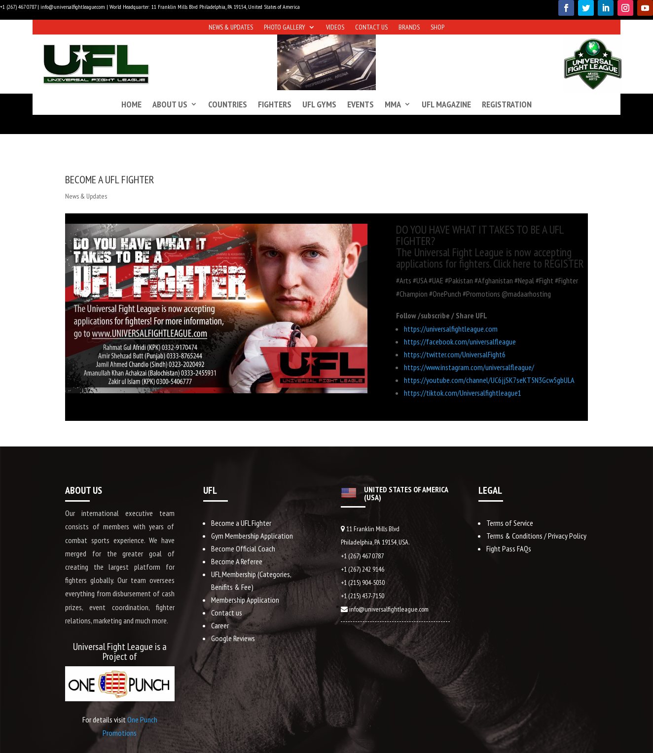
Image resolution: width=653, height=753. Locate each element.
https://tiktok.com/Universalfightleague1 (462, 393)
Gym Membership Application (252, 536)
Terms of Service (509, 523)
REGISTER (564, 263)
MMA (393, 104)
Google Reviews (233, 638)
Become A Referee (236, 561)
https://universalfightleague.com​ (451, 329)
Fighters (274, 104)
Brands (409, 28)
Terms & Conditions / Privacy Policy (536, 536)
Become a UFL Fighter (241, 523)
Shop (437, 28)
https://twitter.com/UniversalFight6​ (455, 354)
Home (131, 104)
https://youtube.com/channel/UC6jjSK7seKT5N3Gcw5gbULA (489, 380)
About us (169, 104)
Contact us (371, 28)
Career (220, 625)
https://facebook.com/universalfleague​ (460, 341)
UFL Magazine (446, 104)
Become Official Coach (243, 548)
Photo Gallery (284, 28)
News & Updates (231, 28)
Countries (227, 104)
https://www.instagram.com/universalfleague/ (469, 367)
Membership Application (245, 600)
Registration (507, 104)
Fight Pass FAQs (508, 548)
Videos (335, 28)
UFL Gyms (319, 104)
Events (360, 104)
